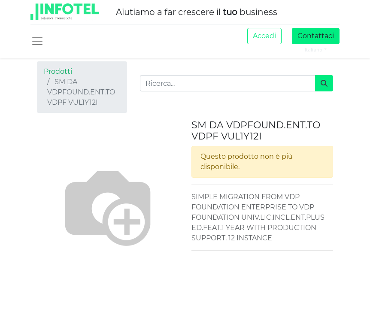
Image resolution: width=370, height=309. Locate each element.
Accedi (264, 36)
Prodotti (58, 71)
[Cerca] (324, 83)
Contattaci (315, 36)
